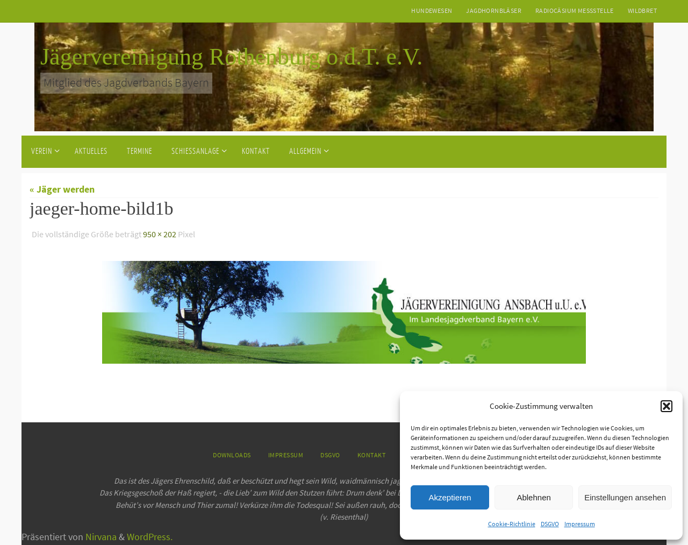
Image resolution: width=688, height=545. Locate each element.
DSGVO (550, 524)
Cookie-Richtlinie (511, 524)
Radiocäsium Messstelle (574, 10)
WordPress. (150, 536)
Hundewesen (431, 10)
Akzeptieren (449, 497)
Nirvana (101, 536)
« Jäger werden (62, 189)
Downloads (232, 455)
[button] (666, 406)
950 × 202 (159, 234)
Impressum (579, 524)
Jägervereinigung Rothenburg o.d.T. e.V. (231, 57)
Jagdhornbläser (493, 10)
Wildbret (642, 10)
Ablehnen (533, 497)
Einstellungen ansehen (625, 497)
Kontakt (371, 455)
